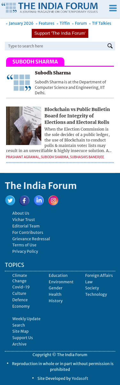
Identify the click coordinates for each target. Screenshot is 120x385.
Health (55, 294)
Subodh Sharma (54, 157)
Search (18, 325)
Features (45, 23)
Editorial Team (26, 226)
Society (92, 288)
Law (88, 281)
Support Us (22, 337)
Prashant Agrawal (22, 157)
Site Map (20, 331)
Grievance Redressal (31, 238)
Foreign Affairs (99, 275)
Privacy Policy (25, 251)
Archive (19, 344)
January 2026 (20, 23)
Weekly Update (26, 318)
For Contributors (28, 232)
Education (58, 275)
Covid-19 (21, 287)
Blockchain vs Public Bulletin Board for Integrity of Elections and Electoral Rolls (77, 116)
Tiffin (63, 23)
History (55, 300)
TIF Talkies (100, 23)
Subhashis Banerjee (87, 157)
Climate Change (19, 278)
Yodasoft (80, 378)
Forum (79, 23)
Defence (20, 299)
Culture (19, 293)
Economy (21, 306)
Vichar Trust (23, 219)
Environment (61, 281)
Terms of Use (24, 245)
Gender (55, 288)
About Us (20, 213)
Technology (96, 294)
